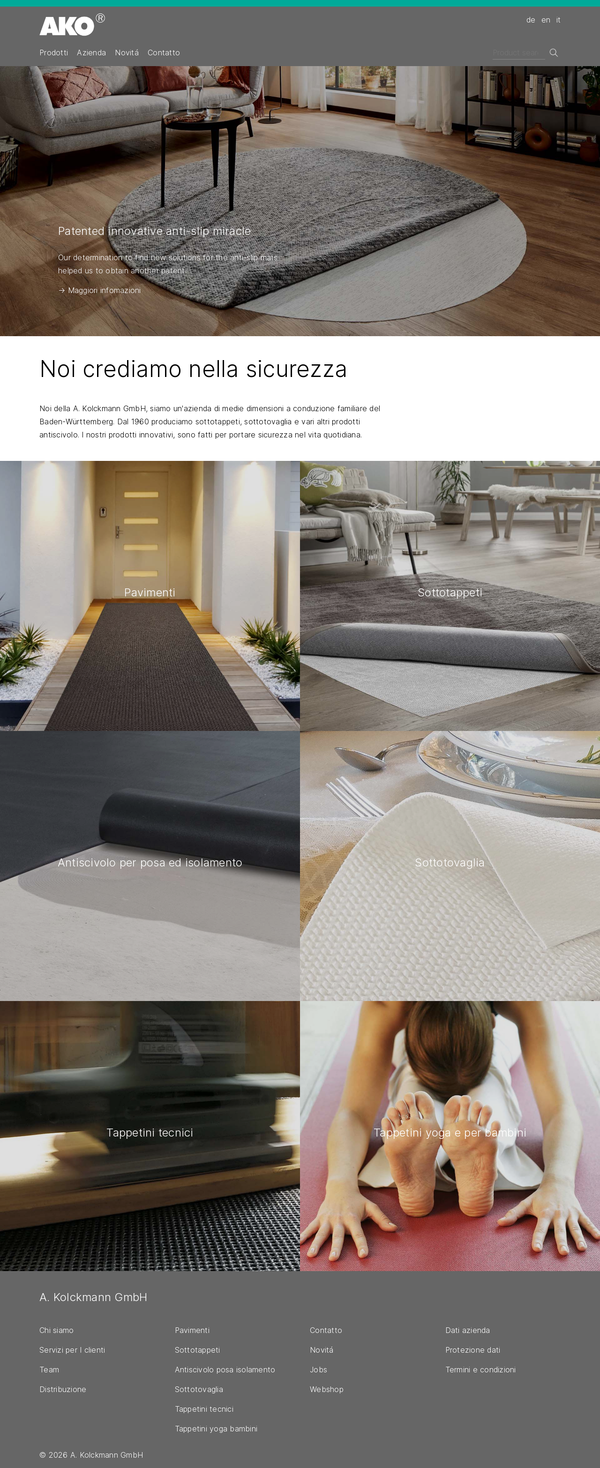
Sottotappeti (197, 1350)
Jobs (318, 1369)
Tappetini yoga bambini (216, 1428)
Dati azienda (467, 1330)
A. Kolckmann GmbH (93, 1297)
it (558, 19)
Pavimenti (192, 1330)
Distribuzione (62, 1389)
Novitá (127, 52)
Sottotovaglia (199, 1389)
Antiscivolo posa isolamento (225, 1369)
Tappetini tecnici (204, 1409)
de (531, 19)
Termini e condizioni (480, 1369)
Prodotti (53, 52)
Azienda (91, 52)
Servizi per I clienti (72, 1350)
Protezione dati (473, 1350)
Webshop (327, 1389)
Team (49, 1369)
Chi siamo (56, 1330)
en (546, 19)
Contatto (164, 52)
